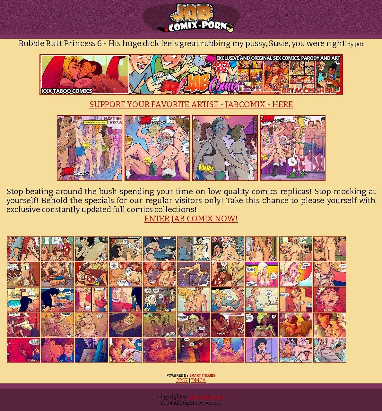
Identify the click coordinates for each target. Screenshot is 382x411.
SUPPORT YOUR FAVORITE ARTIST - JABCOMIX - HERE (191, 104)
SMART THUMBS (202, 375)
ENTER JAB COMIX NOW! (191, 219)
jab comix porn (205, 397)
